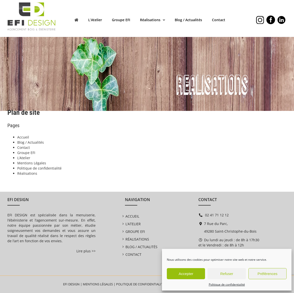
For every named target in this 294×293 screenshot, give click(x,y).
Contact (23, 147)
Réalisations (27, 173)
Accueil (23, 137)
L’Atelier (23, 157)
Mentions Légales (31, 163)
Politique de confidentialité (227, 284)
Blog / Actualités (30, 142)
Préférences (267, 274)
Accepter (186, 274)
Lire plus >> (86, 251)
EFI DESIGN (71, 284)
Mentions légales (98, 284)
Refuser (226, 274)
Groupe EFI (26, 152)
